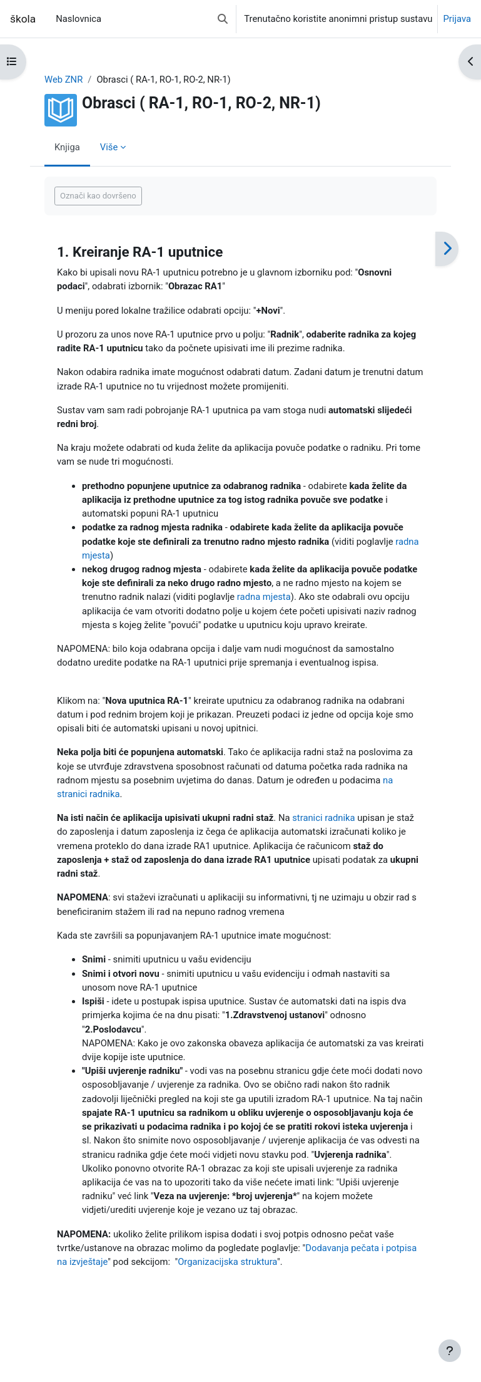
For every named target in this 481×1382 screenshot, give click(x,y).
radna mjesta (264, 596)
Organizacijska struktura (227, 1261)
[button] (222, 19)
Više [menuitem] (109, 147)
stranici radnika (323, 817)
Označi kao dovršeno (98, 195)
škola (23, 19)
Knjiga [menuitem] (67, 147)
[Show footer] (449, 1350)
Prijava (457, 18)
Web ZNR (63, 79)
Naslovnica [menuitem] (78, 18)
